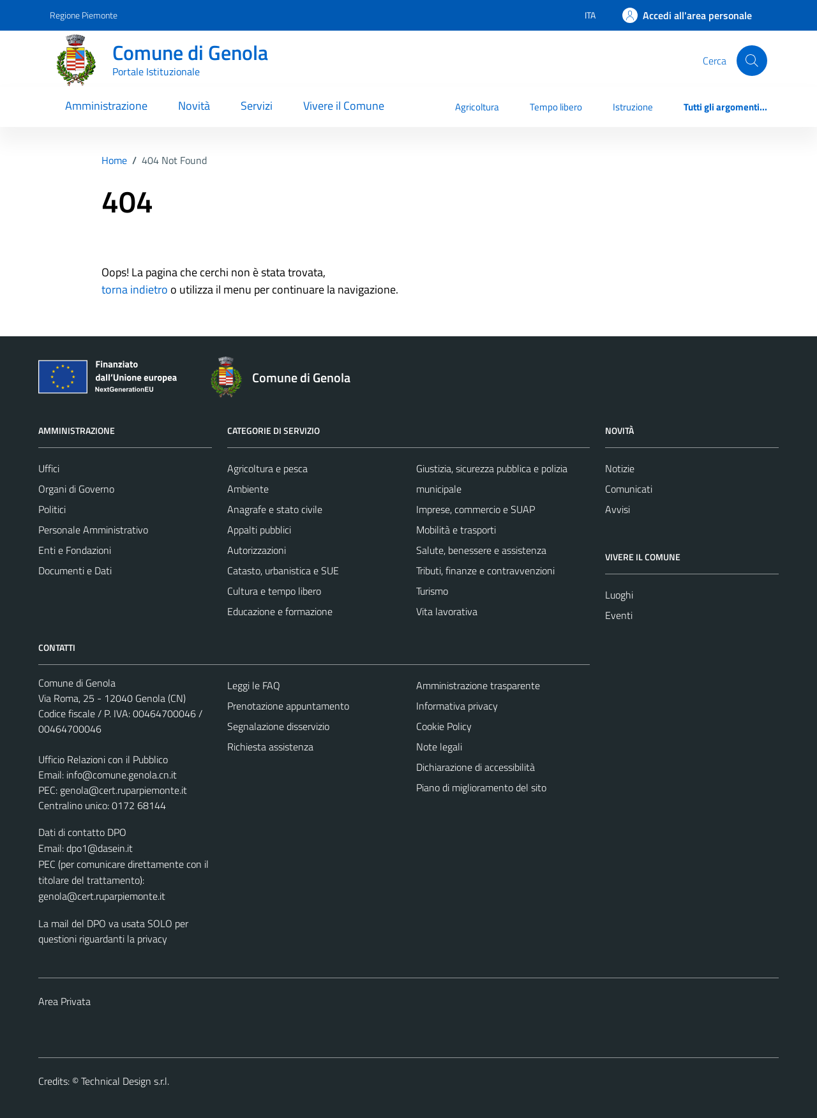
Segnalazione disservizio (278, 726)
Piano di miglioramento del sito (481, 787)
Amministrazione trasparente (478, 685)
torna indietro (134, 289)
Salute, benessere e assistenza (481, 550)
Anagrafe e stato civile (274, 509)
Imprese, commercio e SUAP (475, 509)
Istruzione (633, 107)
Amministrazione (106, 105)
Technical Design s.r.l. (125, 1081)
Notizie (619, 468)
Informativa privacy (457, 705)
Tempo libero (556, 107)
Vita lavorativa (446, 611)
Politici (52, 509)
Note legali (439, 746)
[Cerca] (752, 60)
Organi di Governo (76, 488)
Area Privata (64, 1001)
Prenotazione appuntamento (288, 705)
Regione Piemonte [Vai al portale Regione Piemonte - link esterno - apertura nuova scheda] (83, 15)
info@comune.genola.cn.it (121, 774)
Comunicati (628, 488)
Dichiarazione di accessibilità (475, 767)
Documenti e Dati (75, 570)
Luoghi (619, 594)
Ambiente (248, 488)
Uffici (48, 468)
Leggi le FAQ (253, 685)
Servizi (257, 105)
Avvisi (617, 509)
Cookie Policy (444, 726)
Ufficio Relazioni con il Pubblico (103, 759)
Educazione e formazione (280, 611)
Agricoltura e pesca (267, 468)
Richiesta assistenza (270, 746)
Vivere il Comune (343, 105)
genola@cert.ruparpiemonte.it (123, 790)
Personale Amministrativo (93, 529)
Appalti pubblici (259, 529)
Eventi (619, 615)
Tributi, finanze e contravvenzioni (485, 570)
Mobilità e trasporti (456, 529)
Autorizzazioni (256, 550)
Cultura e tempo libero (274, 591)
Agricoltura (477, 107)
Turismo (432, 591)
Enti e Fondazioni (74, 550)
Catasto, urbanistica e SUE (283, 570)
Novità (194, 105)
